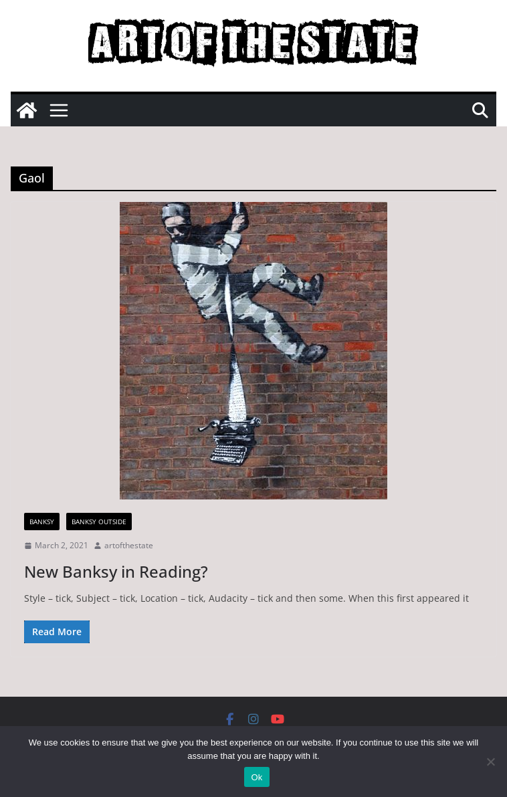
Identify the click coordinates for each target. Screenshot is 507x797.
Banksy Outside (99, 521)
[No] (490, 761)
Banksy (41, 521)
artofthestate (128, 545)
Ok (256, 777)
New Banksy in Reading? (116, 571)
